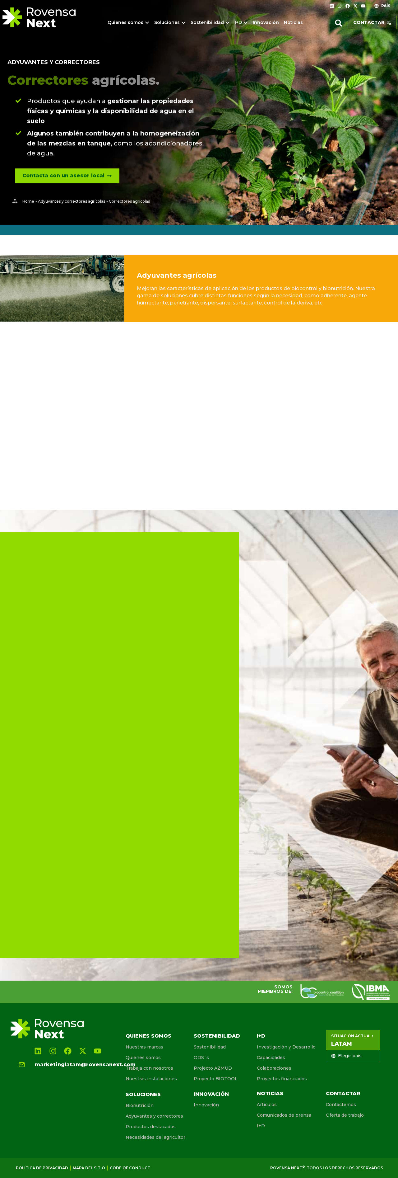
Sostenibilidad (217, 1036)
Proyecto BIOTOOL (216, 1078)
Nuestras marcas (144, 1047)
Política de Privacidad (42, 1168)
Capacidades (271, 1057)
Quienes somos (148, 1036)
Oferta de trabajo (345, 1115)
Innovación (211, 1094)
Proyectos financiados (282, 1078)
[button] (338, 23)
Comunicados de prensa (284, 1115)
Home (28, 201)
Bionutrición (140, 1105)
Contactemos (341, 1104)
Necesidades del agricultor (155, 1137)
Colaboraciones (274, 1068)
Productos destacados (151, 1126)
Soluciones (143, 1094)
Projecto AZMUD (213, 1068)
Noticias (270, 1093)
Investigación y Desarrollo (286, 1047)
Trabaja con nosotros (149, 1068)
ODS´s (201, 1057)
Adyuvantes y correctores (53, 62)
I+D (261, 1036)
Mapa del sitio (89, 1168)
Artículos (267, 1104)
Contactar (343, 1093)
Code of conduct (130, 1168)
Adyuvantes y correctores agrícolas (71, 201)
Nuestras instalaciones (151, 1078)
